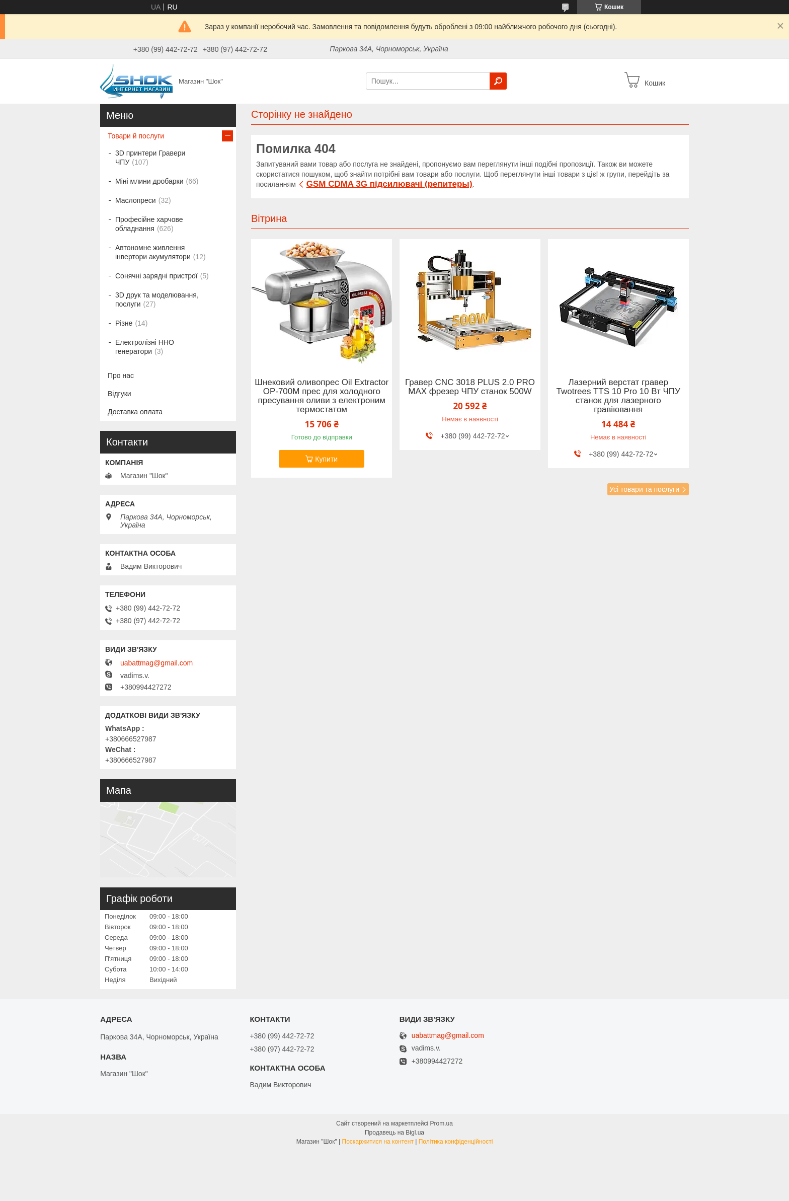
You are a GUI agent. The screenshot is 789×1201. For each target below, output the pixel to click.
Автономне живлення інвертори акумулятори (153, 252)
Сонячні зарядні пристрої (156, 276)
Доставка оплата (135, 412)
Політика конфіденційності (456, 1141)
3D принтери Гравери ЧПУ (150, 157)
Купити (326, 459)
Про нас (121, 375)
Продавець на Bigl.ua (394, 1132)
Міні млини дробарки (149, 181)
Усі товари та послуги (644, 489)
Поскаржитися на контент (378, 1141)
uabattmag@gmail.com (156, 663)
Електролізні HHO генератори (144, 346)
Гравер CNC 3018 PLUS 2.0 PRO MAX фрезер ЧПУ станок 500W (470, 387)
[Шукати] (498, 81)
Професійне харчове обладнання (149, 224)
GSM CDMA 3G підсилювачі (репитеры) (389, 184)
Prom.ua (441, 1123)
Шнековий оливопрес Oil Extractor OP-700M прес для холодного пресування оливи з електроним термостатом (321, 396)
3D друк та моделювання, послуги (157, 299)
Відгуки (119, 394)
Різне (123, 323)
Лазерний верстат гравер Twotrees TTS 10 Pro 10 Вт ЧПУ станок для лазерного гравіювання (618, 396)
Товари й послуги (136, 136)
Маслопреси (135, 200)
